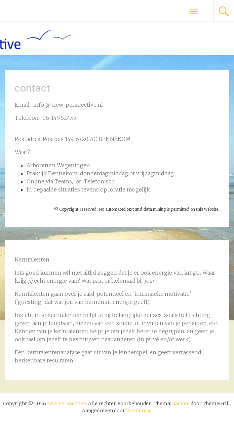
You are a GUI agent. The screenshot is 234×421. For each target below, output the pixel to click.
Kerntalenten (32, 293)
